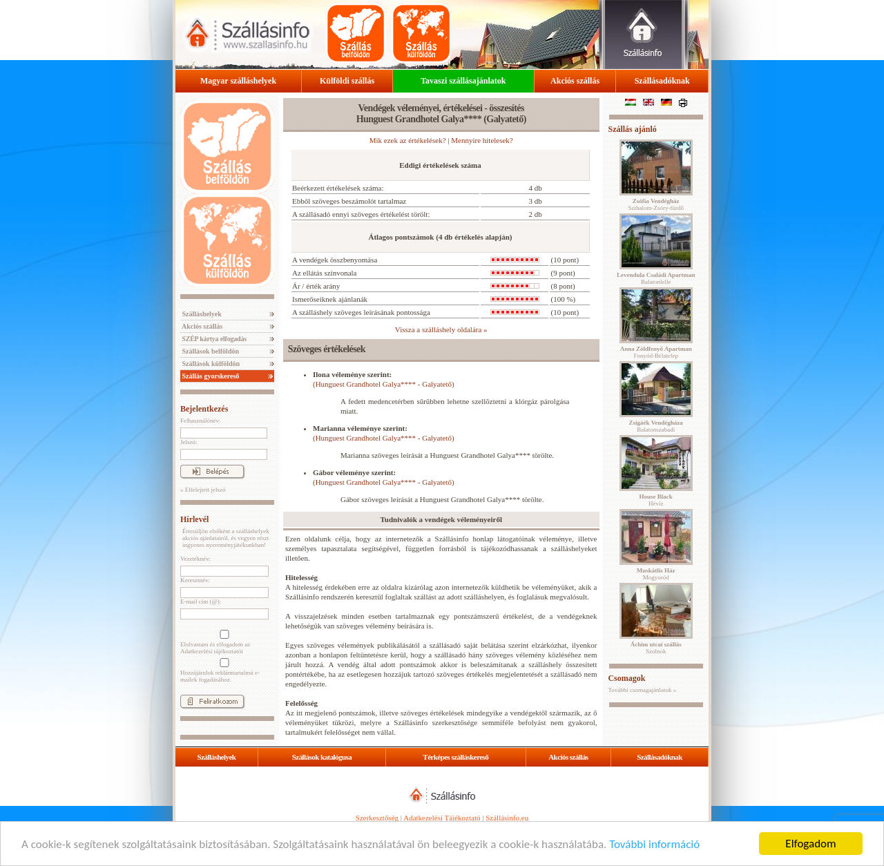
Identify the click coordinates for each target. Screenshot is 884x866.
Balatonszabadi (656, 426)
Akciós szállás (574, 81)
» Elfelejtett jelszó (202, 489)
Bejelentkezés (204, 409)
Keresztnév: (195, 580)
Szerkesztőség (377, 818)
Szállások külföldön (210, 363)
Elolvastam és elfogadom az (223, 642)
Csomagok (626, 678)
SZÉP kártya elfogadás (213, 339)
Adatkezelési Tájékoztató (441, 818)
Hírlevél (194, 519)
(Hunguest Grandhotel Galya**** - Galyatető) (383, 384)
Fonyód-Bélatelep (656, 352)
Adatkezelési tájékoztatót (211, 651)
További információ (654, 844)
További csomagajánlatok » (642, 689)
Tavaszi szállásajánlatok (463, 81)
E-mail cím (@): (200, 601)
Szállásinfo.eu (507, 818)
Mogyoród (656, 574)
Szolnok (656, 648)
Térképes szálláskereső (455, 757)
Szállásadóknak (662, 81)
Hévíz (656, 500)
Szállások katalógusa (322, 757)
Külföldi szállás (347, 81)
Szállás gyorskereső (209, 376)
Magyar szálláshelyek (238, 81)
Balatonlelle (656, 278)
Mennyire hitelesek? (482, 140)
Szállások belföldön (209, 351)
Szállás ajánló (632, 129)
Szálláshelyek (201, 314)
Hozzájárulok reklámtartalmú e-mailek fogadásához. (223, 670)
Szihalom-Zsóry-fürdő (655, 204)
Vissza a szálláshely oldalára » (441, 329)
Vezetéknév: (195, 558)
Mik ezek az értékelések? (407, 140)
